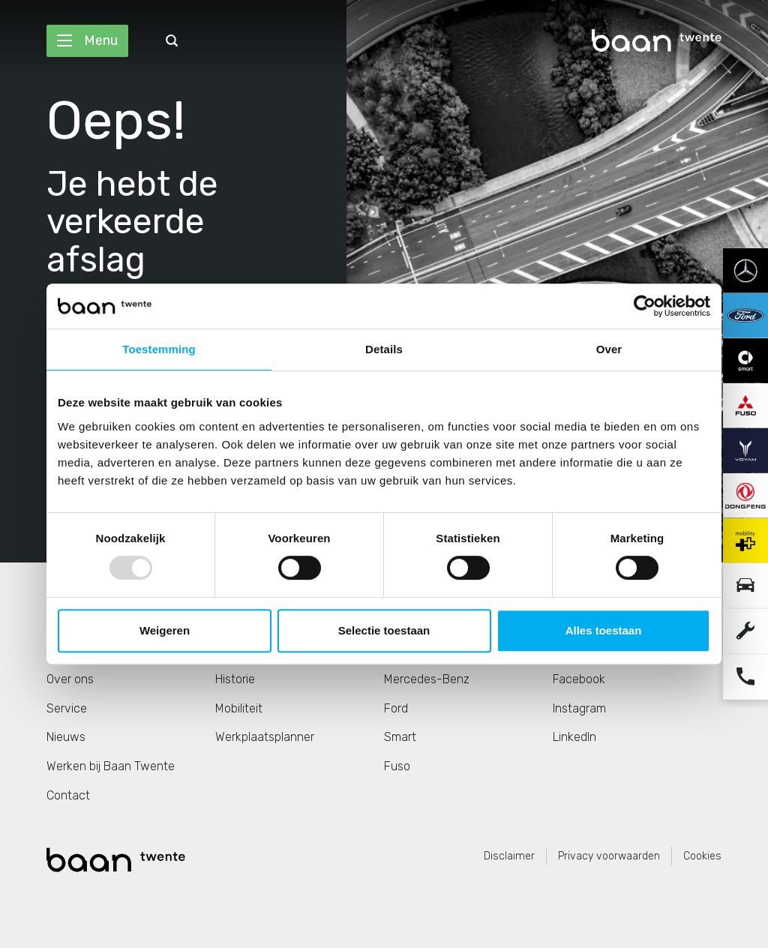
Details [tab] (384, 349)
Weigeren (165, 630)
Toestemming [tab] (159, 349)
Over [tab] (609, 349)
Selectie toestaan (384, 630)
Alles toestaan (604, 630)
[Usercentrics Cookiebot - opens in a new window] (644, 306)
